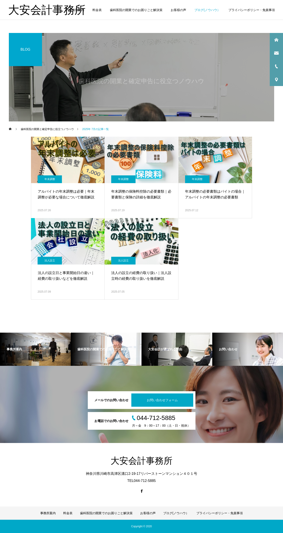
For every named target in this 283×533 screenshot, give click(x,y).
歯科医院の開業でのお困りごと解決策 (136, 10)
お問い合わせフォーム (162, 400)
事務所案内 (76, 10)
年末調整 (49, 179)
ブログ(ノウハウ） (207, 10)
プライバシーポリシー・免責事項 (251, 10)
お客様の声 (178, 10)
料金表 (97, 10)
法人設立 (49, 260)
